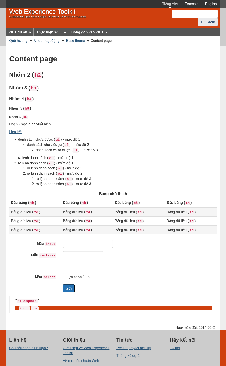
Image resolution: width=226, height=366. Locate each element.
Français (191, 4)
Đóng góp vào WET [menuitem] (89, 32)
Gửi (69, 288)
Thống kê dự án (128, 356)
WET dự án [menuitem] (20, 32)
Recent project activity (133, 348)
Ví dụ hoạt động (46, 41)
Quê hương (18, 41)
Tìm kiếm (207, 22)
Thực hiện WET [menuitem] (51, 32)
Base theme (75, 41)
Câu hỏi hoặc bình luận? (28, 348)
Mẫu (46, 244)
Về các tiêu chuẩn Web (81, 361)
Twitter (175, 348)
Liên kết (15, 132)
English (211, 4)
